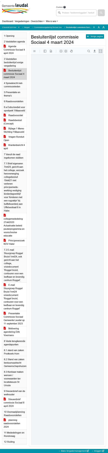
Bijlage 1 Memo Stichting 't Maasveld (14, 130)
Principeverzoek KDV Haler (14, 242)
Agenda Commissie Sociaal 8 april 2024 (14, 49)
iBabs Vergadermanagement (74, 451)
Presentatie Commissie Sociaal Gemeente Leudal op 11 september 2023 (14, 318)
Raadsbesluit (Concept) (13, 122)
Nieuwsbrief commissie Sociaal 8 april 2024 (14, 402)
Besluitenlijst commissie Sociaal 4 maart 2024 (14, 73)
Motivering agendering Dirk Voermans (12, 331)
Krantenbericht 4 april (14, 147)
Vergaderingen (22, 21)
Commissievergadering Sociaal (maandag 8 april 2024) (55, 27)
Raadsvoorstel (13, 115)
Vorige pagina (95, 36)
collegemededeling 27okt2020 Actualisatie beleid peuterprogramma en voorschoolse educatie (14, 225)
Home (20, 27)
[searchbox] (76, 12)
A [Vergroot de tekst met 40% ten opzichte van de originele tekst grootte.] (104, 27)
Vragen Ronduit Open (14, 138)
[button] (101, 12)
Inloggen (98, 451)
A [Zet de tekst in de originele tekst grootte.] (94, 27)
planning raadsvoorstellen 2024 (12, 423)
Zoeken (59, 7)
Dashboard (7, 21)
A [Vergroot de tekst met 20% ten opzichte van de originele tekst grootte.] (99, 27)
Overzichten (37, 21)
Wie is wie (51, 21)
